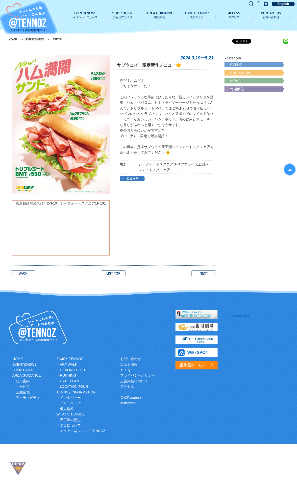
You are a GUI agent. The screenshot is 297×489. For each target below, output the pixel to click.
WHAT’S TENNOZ (70, 414)
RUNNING (68, 375)
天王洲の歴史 (70, 420)
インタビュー (70, 398)
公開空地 (23, 392)
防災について (70, 425)
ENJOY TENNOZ (69, 359)
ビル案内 (23, 381)
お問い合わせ (130, 359)
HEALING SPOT (72, 370)
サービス (23, 386)
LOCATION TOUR (74, 386)
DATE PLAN (69, 381)
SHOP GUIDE (23, 370)
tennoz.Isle (240, 316)
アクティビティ (28, 398)
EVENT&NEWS (35, 39)
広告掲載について (134, 381)
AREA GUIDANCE (26, 375)
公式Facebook (131, 398)
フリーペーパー (72, 403)
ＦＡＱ (125, 370)
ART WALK (68, 364)
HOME (13, 39)
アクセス (127, 386)
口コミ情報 (129, 364)
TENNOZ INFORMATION (76, 392)
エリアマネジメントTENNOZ (82, 431)
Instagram (128, 403)
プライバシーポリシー (137, 375)
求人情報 (67, 409)
